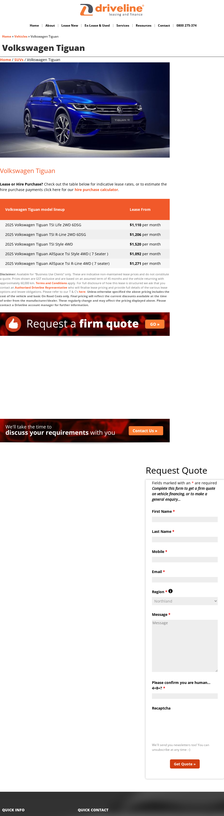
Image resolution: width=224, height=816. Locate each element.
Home (6, 36)
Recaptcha (161, 699)
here (82, 292)
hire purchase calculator (96, 189)
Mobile (159, 543)
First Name (163, 503)
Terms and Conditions (51, 283)
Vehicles (20, 36)
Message (161, 606)
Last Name (163, 523)
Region (162, 583)
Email (158, 563)
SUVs (18, 59)
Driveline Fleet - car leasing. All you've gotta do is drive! (112, 10)
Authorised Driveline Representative (41, 287)
